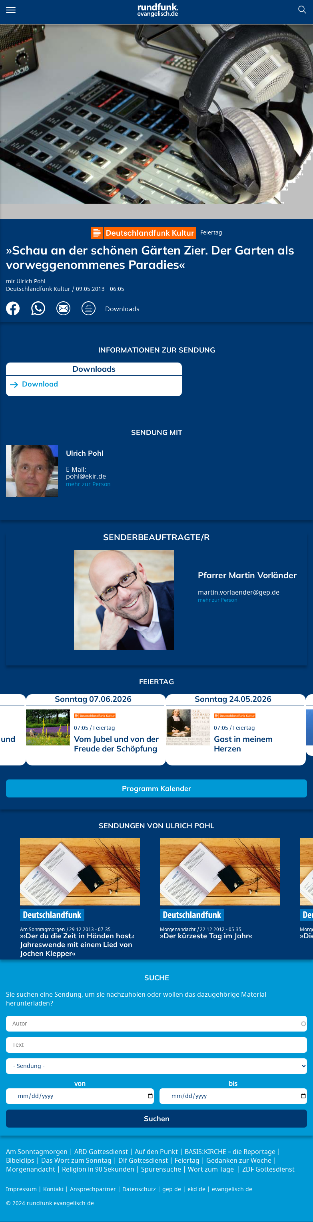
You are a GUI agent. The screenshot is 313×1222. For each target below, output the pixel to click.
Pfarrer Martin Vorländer (247, 575)
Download (40, 384)
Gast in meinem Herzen (243, 743)
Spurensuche (161, 1169)
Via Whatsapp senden (38, 308)
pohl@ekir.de (86, 476)
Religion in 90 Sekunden (98, 1169)
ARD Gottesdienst (101, 1152)
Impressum (21, 1189)
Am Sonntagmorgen (42, 929)
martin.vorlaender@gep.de (238, 592)
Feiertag (211, 232)
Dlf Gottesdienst (143, 1161)
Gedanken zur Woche (238, 1161)
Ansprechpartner (93, 1189)
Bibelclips (20, 1161)
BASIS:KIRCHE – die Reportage (230, 1152)
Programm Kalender (156, 788)
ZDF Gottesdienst (268, 1169)
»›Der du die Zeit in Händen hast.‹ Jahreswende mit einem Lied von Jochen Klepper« (77, 944)
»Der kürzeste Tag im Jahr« (206, 935)
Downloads (122, 309)
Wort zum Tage (211, 1169)
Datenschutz (139, 1189)
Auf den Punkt (156, 1152)
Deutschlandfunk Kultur (38, 289)
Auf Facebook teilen (13, 308)
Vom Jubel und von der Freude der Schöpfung (116, 743)
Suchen (302, 9)
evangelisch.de (232, 1189)
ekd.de (196, 1189)
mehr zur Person (88, 484)
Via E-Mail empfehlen (63, 308)
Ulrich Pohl (31, 281)
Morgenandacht (177, 929)
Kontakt (53, 1189)
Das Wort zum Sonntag (76, 1161)
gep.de (171, 1189)
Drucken (89, 308)
